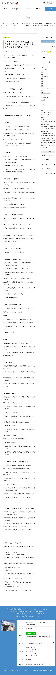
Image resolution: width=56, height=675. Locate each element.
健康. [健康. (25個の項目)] (42, 126)
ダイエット (14, 25)
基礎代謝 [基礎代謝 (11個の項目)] (48, 128)
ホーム (5, 8)
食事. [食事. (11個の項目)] (50, 145)
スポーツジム (20, 23)
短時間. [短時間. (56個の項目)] (52, 133)
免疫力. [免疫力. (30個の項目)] (45, 126)
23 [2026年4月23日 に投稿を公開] (48, 51)
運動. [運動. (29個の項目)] (54, 142)
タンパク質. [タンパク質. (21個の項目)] (47, 112)
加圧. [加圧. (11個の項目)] (52, 126)
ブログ (50, 8)
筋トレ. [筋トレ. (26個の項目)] (43, 135)
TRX (13, 23)
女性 (42, 67)
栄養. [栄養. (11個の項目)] (47, 131)
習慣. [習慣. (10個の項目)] (50, 138)
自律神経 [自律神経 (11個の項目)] (52, 140)
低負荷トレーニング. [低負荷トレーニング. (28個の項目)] (49, 124)
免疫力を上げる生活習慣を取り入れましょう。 (48, 173)
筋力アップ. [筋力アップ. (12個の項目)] (48, 135)
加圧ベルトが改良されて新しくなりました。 (48, 159)
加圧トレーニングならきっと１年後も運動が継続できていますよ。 (48, 155)
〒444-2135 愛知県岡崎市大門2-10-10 (34, 643)
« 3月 (44, 57)
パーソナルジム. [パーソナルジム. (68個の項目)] (48, 114)
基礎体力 (12, 590)
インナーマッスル (45, 97)
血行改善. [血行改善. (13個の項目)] (50, 142)
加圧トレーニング (5, 25)
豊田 (42, 83)
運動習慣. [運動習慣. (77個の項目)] (43, 145)
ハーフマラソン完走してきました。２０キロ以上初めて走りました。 (48, 164)
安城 (42, 81)
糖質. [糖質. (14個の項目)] (45, 138)
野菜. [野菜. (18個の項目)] (47, 145)
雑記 (42, 90)
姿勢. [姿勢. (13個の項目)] (52, 128)
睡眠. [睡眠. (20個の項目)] (49, 133)
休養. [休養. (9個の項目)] (52, 121)
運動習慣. (18, 590)
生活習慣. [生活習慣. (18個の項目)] (45, 133)
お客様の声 (28, 8)
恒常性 (8, 590)
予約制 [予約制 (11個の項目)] (49, 121)
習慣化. (30, 590)
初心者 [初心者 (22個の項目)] (49, 126)
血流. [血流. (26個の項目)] (42, 142)
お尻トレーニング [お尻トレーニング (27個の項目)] (45, 110)
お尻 (42, 74)
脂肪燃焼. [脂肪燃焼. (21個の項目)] (48, 140)
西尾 (42, 79)
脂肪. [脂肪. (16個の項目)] (44, 140)
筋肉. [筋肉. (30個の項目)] (52, 135)
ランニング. (24, 590)
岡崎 (27, 23)
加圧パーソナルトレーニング (17, 9)
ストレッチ (44, 69)
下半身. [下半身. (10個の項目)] (45, 121)
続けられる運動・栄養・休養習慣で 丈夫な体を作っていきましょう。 (48, 168)
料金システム (39, 8)
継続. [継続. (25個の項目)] (48, 138)
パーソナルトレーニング (36, 23)
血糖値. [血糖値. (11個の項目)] (45, 142)
